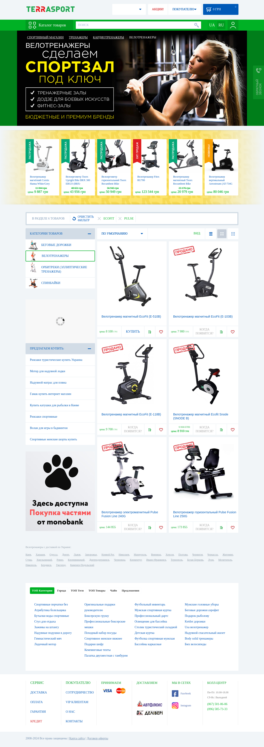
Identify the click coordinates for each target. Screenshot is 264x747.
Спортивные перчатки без (51, 604)
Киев (28, 554)
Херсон (170, 554)
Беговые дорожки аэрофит (202, 610)
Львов (77, 554)
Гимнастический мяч (48, 638)
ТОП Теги (77, 590)
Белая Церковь (195, 559)
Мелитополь (225, 559)
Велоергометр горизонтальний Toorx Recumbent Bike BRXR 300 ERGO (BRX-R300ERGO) (114, 183)
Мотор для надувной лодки (47, 371)
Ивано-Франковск (156, 559)
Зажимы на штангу (46, 627)
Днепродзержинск (99, 559)
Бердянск (46, 565)
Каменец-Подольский (82, 565)
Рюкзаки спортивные (43, 416)
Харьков (40, 554)
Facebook (181, 693)
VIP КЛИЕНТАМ (77, 702)
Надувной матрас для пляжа (48, 382)
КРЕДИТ (36, 721)
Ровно (60, 559)
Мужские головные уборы (202, 604)
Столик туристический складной (156, 627)
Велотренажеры (48, 256)
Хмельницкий (44, 559)
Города (61, 590)
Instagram (181, 705)
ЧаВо (113, 590)
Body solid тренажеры (199, 638)
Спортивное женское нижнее (103, 638)
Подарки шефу (94, 644)
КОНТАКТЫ (74, 721)
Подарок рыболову (197, 615)
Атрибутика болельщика (50, 610)
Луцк (211, 559)
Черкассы (212, 554)
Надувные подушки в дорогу (53, 633)
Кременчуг (135, 559)
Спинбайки (44, 283)
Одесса (53, 554)
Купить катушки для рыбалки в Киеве (54, 405)
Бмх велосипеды (195, 644)
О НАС (70, 711)
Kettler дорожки (195, 621)
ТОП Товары (96, 590)
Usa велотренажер (196, 627)
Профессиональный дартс (151, 615)
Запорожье (91, 554)
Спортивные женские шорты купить (53, 439)
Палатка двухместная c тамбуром (106, 655)
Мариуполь (140, 554)
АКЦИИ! (158, 9)
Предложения (130, 590)
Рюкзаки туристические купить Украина (56, 359)
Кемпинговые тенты (98, 650)
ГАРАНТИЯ (38, 711)
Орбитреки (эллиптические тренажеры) (57, 267)
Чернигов (197, 554)
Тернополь (177, 559)
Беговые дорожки (49, 245)
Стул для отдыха (45, 621)
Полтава (183, 554)
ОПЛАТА (36, 702)
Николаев (124, 554)
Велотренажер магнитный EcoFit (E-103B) (203, 316)
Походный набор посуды (101, 633)
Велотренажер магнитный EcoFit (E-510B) (131, 316)
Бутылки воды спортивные (51, 615)
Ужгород (61, 565)
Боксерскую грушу (97, 615)
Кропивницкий (76, 559)
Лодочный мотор (45, 644)
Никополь (31, 565)
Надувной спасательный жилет (205, 633)
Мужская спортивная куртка (153, 610)
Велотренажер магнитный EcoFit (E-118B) (131, 414)
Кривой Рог (108, 554)
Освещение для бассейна (151, 621)
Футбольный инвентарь (150, 604)
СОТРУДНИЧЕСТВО (80, 692)
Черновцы (119, 559)
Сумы (29, 559)
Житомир (228, 554)
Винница (156, 554)
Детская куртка (145, 633)
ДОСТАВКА (38, 692)
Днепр (65, 554)
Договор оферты (97, 738)
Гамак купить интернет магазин (50, 394)
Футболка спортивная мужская (155, 638)
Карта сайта (77, 738)
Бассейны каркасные (148, 644)
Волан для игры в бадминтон (48, 428)
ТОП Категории (42, 590)
